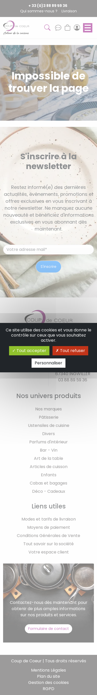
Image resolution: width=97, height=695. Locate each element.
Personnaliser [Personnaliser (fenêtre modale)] (48, 363)
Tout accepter (29, 351)
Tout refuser (70, 351)
